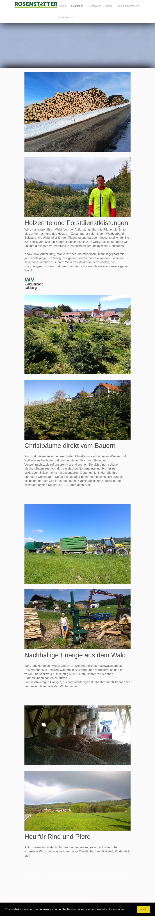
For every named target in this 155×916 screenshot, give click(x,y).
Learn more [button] (116, 909)
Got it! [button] (143, 909)
